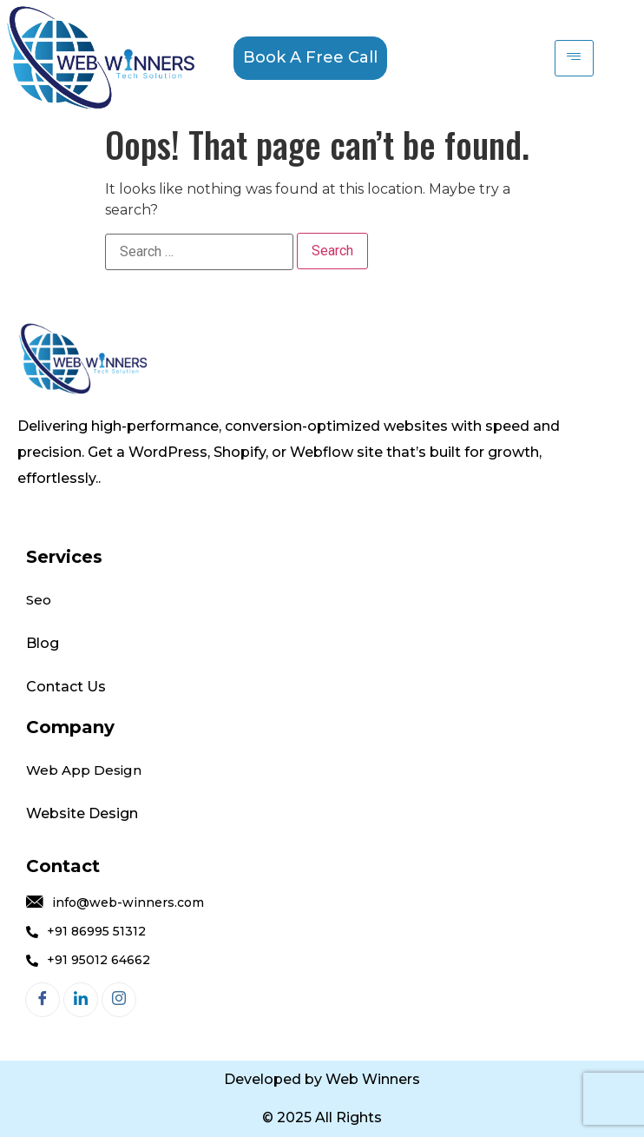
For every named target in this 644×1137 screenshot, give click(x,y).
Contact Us (67, 686)
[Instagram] (119, 999)
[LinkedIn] (80, 999)
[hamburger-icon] (574, 58)
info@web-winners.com (115, 903)
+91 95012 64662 (88, 960)
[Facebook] (42, 999)
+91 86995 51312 (86, 931)
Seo (38, 600)
